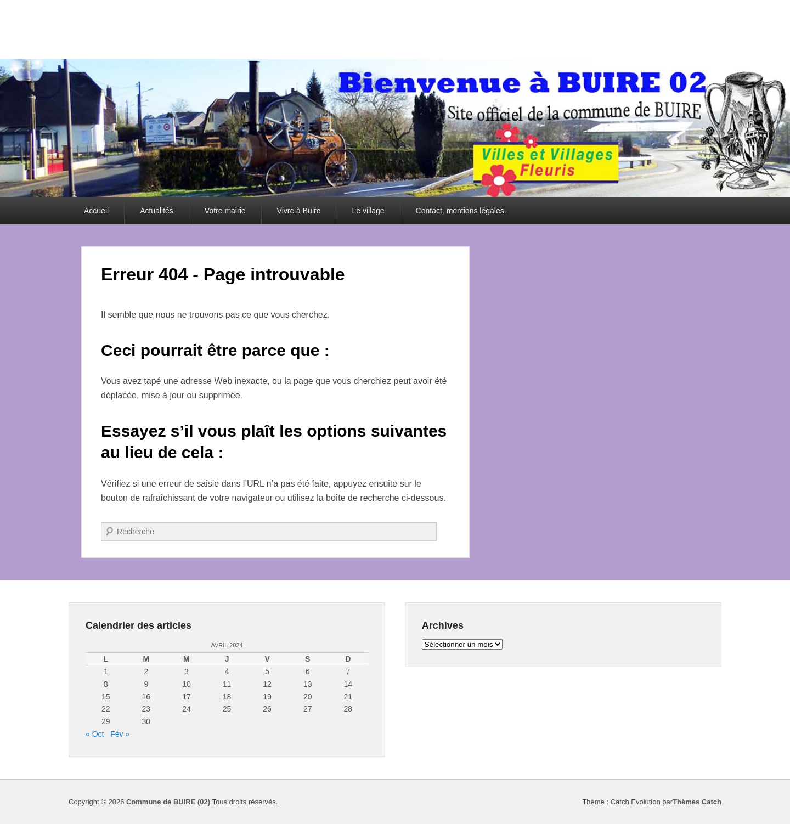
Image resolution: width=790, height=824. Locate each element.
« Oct (95, 734)
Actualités (156, 210)
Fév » (119, 734)
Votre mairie (225, 210)
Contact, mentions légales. (461, 210)
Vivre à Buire (299, 210)
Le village (368, 210)
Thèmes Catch (697, 802)
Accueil (96, 210)
